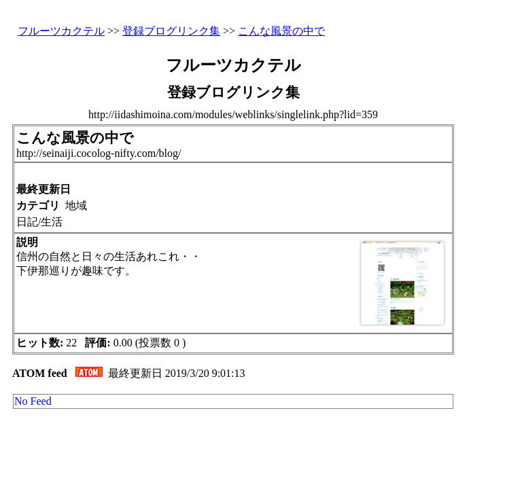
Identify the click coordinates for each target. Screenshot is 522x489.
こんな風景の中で (281, 31)
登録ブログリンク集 (171, 31)
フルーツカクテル (61, 31)
